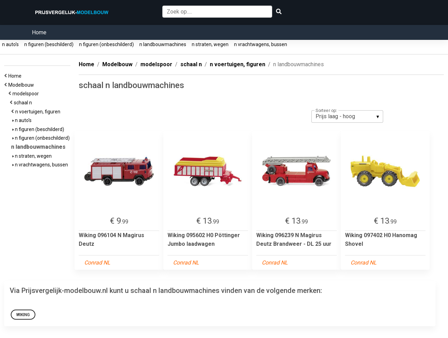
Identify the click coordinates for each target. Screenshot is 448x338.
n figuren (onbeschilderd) (106, 44)
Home (39, 32)
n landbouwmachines (162, 44)
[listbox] (347, 116)
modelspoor (26, 93)
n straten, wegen (210, 44)
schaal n (24, 102)
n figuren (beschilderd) (49, 44)
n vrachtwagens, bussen (260, 44)
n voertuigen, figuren (38, 111)
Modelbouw (22, 85)
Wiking (23, 314)
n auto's (10, 44)
